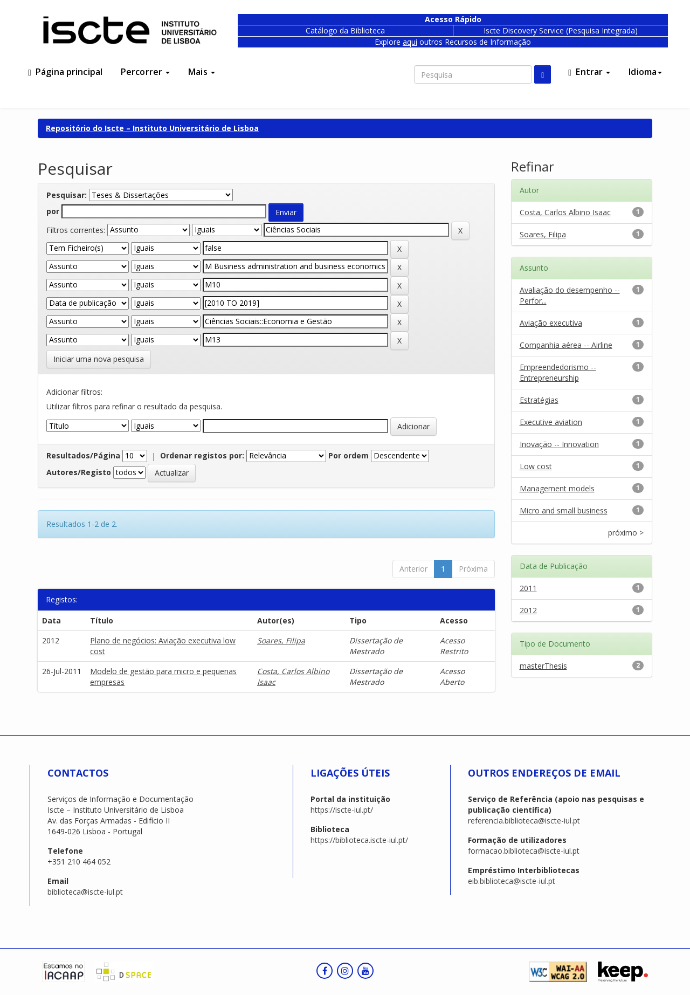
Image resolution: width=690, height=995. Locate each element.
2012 (528, 610)
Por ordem (348, 455)
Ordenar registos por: (202, 455)
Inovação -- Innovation (559, 444)
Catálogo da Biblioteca (345, 30)
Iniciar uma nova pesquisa (98, 359)
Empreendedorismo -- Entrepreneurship (558, 372)
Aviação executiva (551, 323)
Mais (201, 72)
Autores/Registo (78, 472)
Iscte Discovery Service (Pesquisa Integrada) (561, 30)
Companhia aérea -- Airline (566, 345)
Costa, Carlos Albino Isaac (565, 212)
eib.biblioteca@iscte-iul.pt (511, 881)
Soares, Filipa (281, 640)
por (52, 211)
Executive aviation (551, 422)
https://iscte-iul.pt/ (341, 810)
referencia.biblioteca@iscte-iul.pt (524, 820)
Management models (557, 488)
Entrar (589, 72)
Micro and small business (564, 510)
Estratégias (539, 400)
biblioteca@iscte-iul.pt (85, 892)
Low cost (536, 466)
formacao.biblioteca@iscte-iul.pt (523, 851)
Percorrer (145, 72)
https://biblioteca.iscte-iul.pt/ (359, 840)
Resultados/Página (83, 455)
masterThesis (543, 666)
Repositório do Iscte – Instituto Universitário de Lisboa (152, 128)
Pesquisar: (66, 195)
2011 (528, 588)
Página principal (65, 72)
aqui (410, 42)
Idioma (645, 72)
